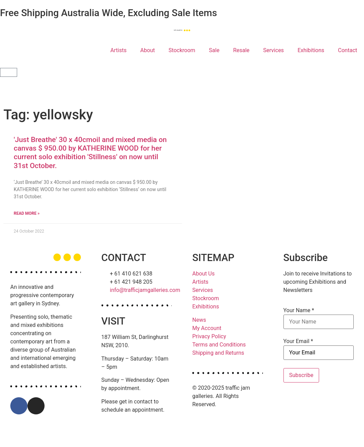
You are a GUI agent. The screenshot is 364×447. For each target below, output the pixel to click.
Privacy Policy (209, 336)
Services (273, 50)
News (199, 320)
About (147, 50)
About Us (203, 273)
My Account (206, 328)
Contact (347, 50)
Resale (241, 50)
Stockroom (182, 50)
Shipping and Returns (218, 353)
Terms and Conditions (219, 344)
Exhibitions (311, 50)
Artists (118, 50)
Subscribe (301, 375)
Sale (214, 50)
